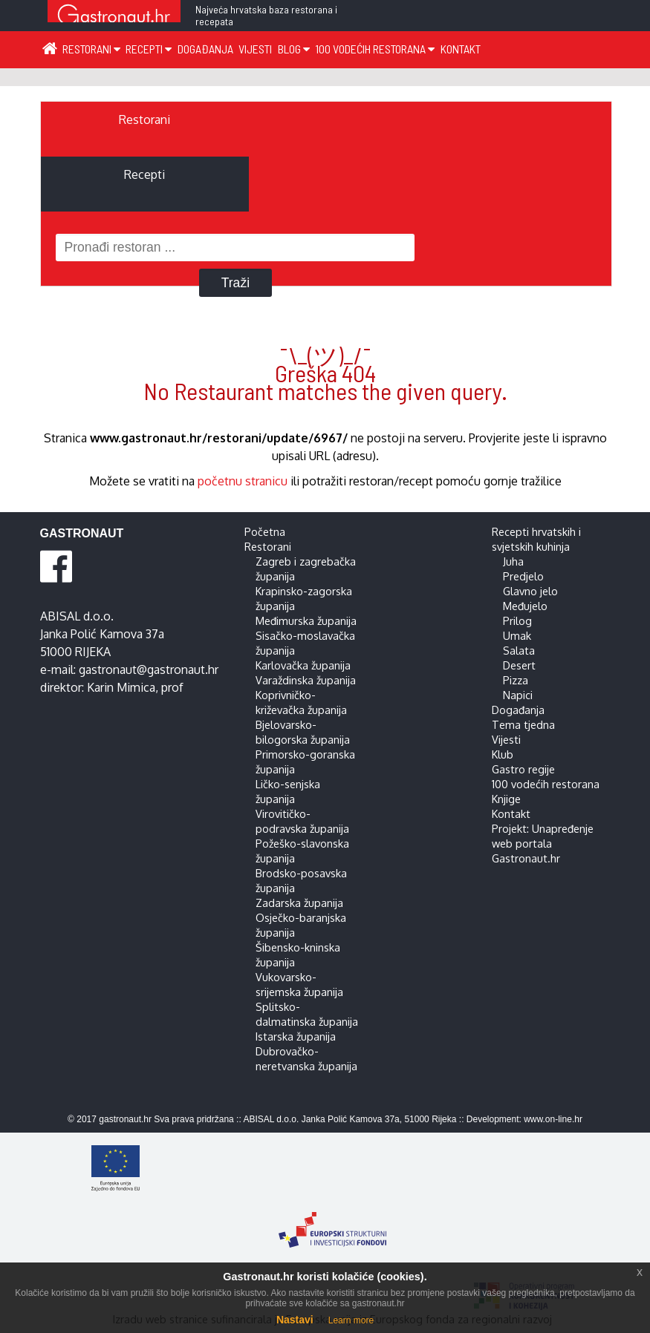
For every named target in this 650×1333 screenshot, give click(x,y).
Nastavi (294, 1320)
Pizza (515, 680)
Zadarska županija (299, 902)
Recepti (149, 49)
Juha (513, 561)
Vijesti (255, 49)
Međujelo (525, 605)
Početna (264, 531)
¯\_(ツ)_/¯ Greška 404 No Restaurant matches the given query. (325, 373)
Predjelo (523, 576)
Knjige (506, 798)
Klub (502, 754)
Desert (519, 665)
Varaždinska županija (306, 680)
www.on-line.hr (553, 1119)
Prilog (517, 620)
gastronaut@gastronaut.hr (148, 669)
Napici (518, 694)
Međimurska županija (306, 620)
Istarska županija (296, 1036)
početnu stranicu (242, 481)
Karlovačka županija (303, 665)
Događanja (205, 49)
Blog (294, 49)
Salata (519, 650)
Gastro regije (523, 769)
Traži (235, 282)
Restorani (91, 49)
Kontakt (461, 49)
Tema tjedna (523, 724)
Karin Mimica (121, 687)
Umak (517, 635)
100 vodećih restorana (375, 49)
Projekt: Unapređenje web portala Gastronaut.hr (543, 843)
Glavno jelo (530, 590)
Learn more (351, 1320)
